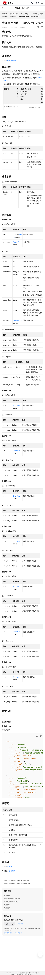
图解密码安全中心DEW (12, 899)
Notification (17, 320)
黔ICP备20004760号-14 (32, 973)
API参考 (27, 14)
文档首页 (5, 14)
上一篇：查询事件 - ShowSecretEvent (15, 880)
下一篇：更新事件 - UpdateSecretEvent (16, 884)
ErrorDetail (17, 405)
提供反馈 (20, 924)
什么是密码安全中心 (11, 902)
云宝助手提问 (8, 933)
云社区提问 (18, 933)
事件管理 (13, 16)
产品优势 (7, 908)
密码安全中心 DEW (16, 14)
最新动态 (7, 895)
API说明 (34, 14)
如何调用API (11, 60)
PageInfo (16, 242)
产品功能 (7, 905)
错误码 (9, 866)
